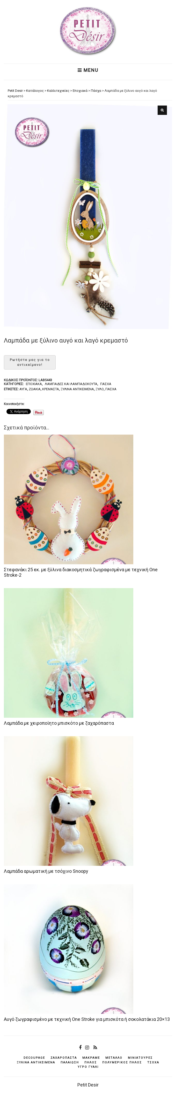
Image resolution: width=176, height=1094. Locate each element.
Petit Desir (88, 1085)
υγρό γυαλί (88, 1067)
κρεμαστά (50, 389)
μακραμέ (91, 1058)
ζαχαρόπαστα (63, 1058)
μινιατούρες (140, 1058)
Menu (88, 70)
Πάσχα (105, 384)
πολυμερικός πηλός (122, 1062)
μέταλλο (113, 1058)
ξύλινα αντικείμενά (77, 389)
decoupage (34, 1058)
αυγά (23, 389)
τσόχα (153, 1062)
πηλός (90, 1062)
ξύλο (100, 389)
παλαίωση (70, 1062)
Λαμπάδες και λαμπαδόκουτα (71, 384)
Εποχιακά (34, 384)
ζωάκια (35, 389)
